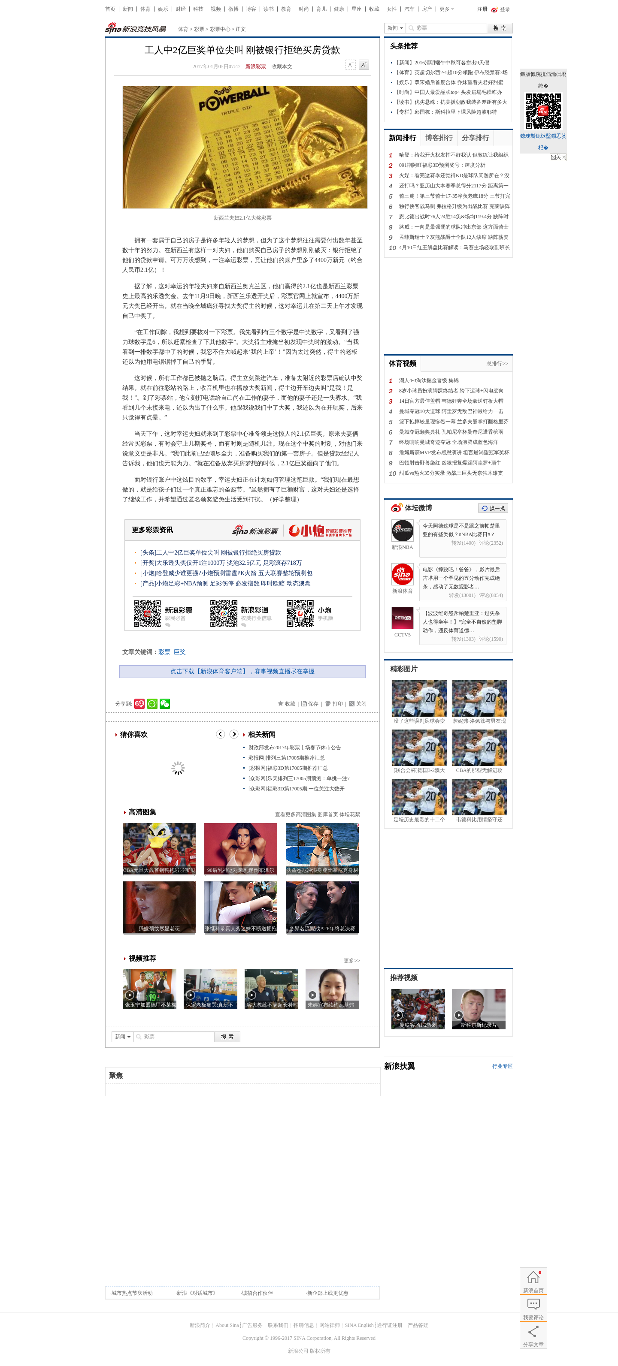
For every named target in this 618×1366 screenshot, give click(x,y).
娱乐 (163, 9)
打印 (338, 704)
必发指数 (248, 583)
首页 (110, 9)
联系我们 (278, 1325)
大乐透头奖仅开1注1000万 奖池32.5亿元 (208, 563)
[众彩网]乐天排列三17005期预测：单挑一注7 (299, 778)
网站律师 (329, 1325)
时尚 (304, 9)
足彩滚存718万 (282, 563)
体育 (145, 9)
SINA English (359, 1325)
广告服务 (252, 1325)
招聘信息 (304, 1325)
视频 (216, 9)
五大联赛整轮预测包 (285, 573)
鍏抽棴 (558, 157)
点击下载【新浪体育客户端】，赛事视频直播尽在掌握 (242, 671)
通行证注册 (390, 1325)
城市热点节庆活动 (132, 1293)
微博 (233, 9)
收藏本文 (282, 66)
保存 (313, 704)
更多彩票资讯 (152, 530)
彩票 (199, 29)
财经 (181, 9)
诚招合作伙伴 (257, 1293)
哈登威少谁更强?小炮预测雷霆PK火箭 (206, 573)
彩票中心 (220, 29)
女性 (392, 9)
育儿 (321, 9)
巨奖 (180, 652)
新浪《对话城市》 (197, 1293)
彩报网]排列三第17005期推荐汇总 (286, 758)
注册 (482, 9)
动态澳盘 (299, 583)
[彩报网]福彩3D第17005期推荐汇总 (288, 768)
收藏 (374, 9)
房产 (427, 9)
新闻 (128, 9)
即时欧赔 (273, 583)
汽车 (409, 9)
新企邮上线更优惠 (327, 1293)
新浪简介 (200, 1325)
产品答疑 (418, 1325)
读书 (269, 9)
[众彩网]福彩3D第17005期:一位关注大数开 (296, 789)
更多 (444, 9)
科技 (198, 9)
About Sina (227, 1325)
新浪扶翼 (399, 1066)
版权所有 (320, 1351)
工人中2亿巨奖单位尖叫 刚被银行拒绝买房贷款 (218, 552)
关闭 (361, 704)
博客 (251, 9)
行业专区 (502, 1066)
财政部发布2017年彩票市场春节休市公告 (294, 748)
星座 (356, 9)
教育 (286, 9)
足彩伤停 (222, 583)
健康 (339, 9)
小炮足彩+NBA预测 (182, 583)
